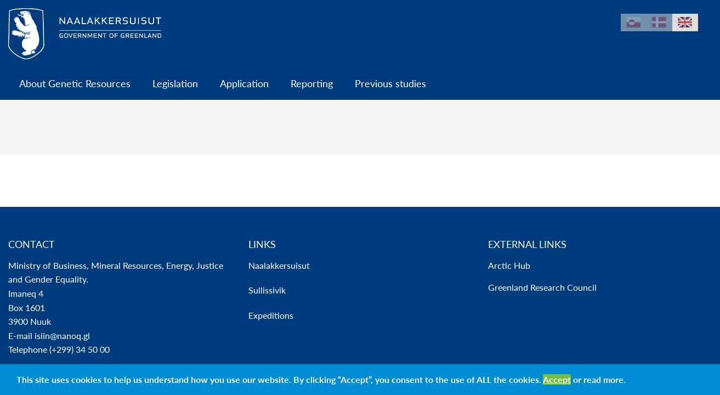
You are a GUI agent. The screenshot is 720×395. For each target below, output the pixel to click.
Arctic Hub (509, 265)
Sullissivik (267, 290)
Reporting (312, 83)
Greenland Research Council (542, 287)
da (659, 22)
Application (244, 83)
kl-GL (634, 22)
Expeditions (270, 315)
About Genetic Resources (75, 83)
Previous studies (390, 83)
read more (603, 379)
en (685, 22)
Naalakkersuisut (279, 265)
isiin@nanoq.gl (62, 335)
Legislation (175, 83)
